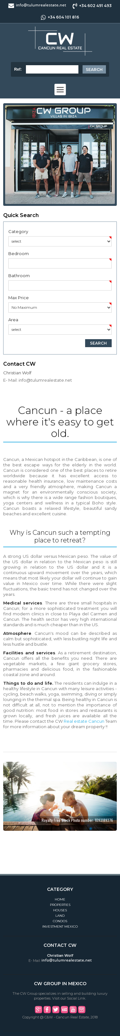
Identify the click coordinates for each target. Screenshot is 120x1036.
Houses (60, 910)
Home (60, 899)
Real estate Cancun (84, 721)
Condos (60, 921)
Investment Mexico (60, 926)
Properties (60, 905)
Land (60, 916)
